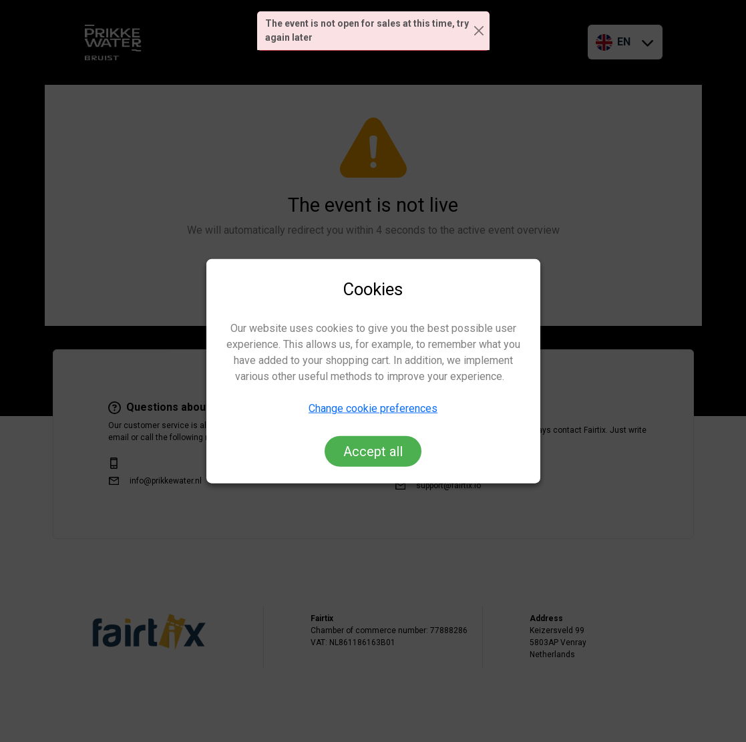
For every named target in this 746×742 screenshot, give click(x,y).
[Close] (479, 31)
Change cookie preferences (373, 408)
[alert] (373, 31)
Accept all (373, 451)
